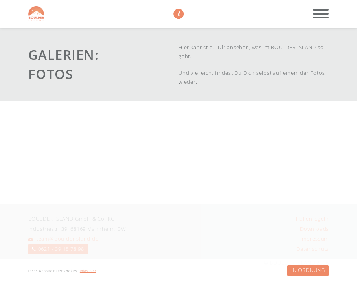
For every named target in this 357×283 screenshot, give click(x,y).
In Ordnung (308, 270)
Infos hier (88, 271)
